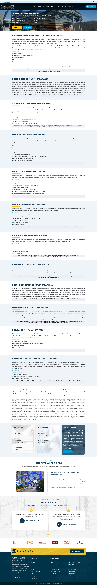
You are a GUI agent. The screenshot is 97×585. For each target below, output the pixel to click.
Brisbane (39, 417)
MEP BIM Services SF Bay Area (55, 71)
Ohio (77, 408)
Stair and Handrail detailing (20, 442)
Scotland (62, 405)
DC (21, 402)
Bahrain (38, 416)
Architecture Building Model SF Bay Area (41, 125)
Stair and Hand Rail (53, 564)
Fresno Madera (69, 402)
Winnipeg (59, 414)
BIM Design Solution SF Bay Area (18, 95)
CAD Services (46, 6)
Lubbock (75, 405)
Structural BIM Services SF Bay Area (43, 71)
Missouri (52, 406)
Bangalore (42, 416)
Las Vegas (37, 405)
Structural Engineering (19, 444)
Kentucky (29, 405)
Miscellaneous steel (43, 433)
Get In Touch (27, 27)
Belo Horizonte (73, 416)
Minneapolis (38, 406)
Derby (33, 419)
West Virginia (51, 414)
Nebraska (79, 406)
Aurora (60, 399)
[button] (48, 534)
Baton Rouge (76, 399)
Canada (31, 400)
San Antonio (40, 411)
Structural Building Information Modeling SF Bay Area (60, 255)
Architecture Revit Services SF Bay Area (60, 126)
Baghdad (14, 419)
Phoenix (47, 410)
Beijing (62, 416)
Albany (23, 399)
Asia (79, 417)
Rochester (23, 411)
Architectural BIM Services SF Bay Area (72, 70)
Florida (52, 402)
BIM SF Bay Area (30, 125)
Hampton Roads (32, 403)
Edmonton (45, 402)
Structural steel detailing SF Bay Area (59, 70)
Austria (34, 416)
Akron (13, 399)
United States (15, 414)
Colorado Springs (71, 400)
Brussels (46, 417)
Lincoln (48, 405)
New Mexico (19, 408)
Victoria (35, 414)
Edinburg (36, 419)
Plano (55, 410)
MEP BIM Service (72, 564)
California (27, 400)
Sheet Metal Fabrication (54, 573)
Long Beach (53, 405)
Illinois (71, 403)
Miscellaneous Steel (18, 447)
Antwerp (19, 416)
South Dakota (26, 413)
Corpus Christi (15, 402)
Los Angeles (58, 405)
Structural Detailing (35, 571)
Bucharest (51, 417)
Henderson (45, 403)
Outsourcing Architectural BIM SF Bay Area (66, 276)
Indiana (75, 403)
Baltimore (72, 399)
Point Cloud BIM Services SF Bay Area (50, 321)
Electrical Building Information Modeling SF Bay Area (56, 162)
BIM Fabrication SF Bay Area (20, 380)
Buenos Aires (60, 417)
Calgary (23, 400)
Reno (78, 410)
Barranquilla (57, 416)
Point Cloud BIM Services (55, 576)
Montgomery (65, 406)
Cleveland (62, 400)
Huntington (62, 403)
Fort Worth (61, 402)
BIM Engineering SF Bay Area (38, 95)
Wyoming (68, 414)
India (68, 403)
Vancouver (27, 414)
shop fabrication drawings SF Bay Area (74, 380)
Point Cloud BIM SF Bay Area (38, 321)
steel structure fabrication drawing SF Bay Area (45, 380)
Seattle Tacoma (81, 411)
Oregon (24, 410)
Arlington (53, 399)
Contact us (34, 578)
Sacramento (28, 411)
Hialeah (49, 403)
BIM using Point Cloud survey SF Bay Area (21, 298)
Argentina (23, 416)
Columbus (77, 400)
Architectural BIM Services (74, 562)
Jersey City (20, 405)
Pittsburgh (51, 410)
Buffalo (19, 400)
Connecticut (82, 400)
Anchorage (41, 399)
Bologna (24, 417)
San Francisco (53, 411)
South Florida (32, 413)
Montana (60, 406)
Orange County (19, 410)
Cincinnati (57, 400)
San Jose (63, 411)
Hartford (37, 403)
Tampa (55, 413)
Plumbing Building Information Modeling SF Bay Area (60, 226)
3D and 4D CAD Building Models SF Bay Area (65, 94)
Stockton (51, 413)
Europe (40, 419)
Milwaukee (33, 406)
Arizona (45, 399)
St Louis (37, 413)
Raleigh (67, 410)
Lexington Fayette (43, 405)
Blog (32, 573)
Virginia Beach (40, 414)
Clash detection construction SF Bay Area (67, 349)
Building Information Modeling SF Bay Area (21, 94)
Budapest (55, 417)
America (32, 399)
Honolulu (53, 403)
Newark (39, 408)
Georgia (74, 402)
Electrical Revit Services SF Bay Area (58, 163)
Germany (78, 402)
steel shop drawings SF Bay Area (41, 381)
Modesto (56, 406)
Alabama (17, 399)
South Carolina (20, 413)
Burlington (26, 419)
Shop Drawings (17, 431)
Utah (19, 414)
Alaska (20, 399)
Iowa (83, 403)
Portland (58, 410)
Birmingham (82, 416)
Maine (83, 405)
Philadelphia (42, 410)
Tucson (80, 413)
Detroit (31, 402)
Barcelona (47, 416)
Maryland (14, 406)
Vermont (31, 414)
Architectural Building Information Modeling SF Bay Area (57, 125)
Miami (25, 406)
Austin (63, 399)
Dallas (19, 402)
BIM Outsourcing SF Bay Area (70, 162)
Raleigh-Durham (73, 410)
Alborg (76, 417)
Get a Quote (90, 6)
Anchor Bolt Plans (18, 433)
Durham (40, 402)
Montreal (70, 406)
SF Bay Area (14, 413)
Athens (27, 416)
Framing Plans (17, 435)
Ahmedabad (82, 414)
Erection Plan (17, 438)
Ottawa (31, 410)
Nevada (82, 406)
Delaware (25, 402)
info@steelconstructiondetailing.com (88, 1)
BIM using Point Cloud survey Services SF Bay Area (37, 298)
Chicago (48, 400)
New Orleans (25, 408)
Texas (70, 413)
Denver (28, 402)
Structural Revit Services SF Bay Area (63, 256)
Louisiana (67, 405)
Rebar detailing (42, 438)
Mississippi (48, 406)
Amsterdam (14, 416)
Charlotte (39, 400)
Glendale (14, 403)
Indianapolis (79, 403)
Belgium (68, 416)
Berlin (78, 416)
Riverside (19, 411)
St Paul (41, 413)
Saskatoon (72, 411)
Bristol (43, 417)
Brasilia (32, 417)
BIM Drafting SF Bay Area (39, 126)
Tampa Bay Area (60, 413)
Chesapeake (44, 400)
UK (23, 414)
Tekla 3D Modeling (18, 440)
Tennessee (66, 413)
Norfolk (43, 408)
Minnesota (43, 406)
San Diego (58, 411)
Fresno (64, 402)
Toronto (76, 413)
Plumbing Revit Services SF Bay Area (63, 227)
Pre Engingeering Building (55, 569)
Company (39, 6)
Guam (23, 403)
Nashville (74, 406)
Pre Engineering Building (44, 440)
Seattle (76, 411)
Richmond (14, 411)
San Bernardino (46, 411)
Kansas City (24, 405)
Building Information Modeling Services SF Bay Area (26, 70)
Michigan (28, 406)
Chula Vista (53, 400)
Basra (20, 419)
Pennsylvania (36, 410)
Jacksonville (14, 405)
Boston (16, 400)
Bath (23, 419)
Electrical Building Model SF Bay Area (40, 162)
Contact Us (70, 6)
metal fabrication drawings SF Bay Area (60, 380)
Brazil (36, 417)
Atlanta (56, 399)
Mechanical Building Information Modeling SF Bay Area (60, 195)
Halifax (26, 403)
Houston (57, 403)
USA (21, 414)
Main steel (41, 431)
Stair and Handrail (43, 435)
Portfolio (64, 6)
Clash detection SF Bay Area (29, 349)
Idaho (66, 403)
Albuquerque (28, 399)
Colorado (66, 400)
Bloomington (82, 399)
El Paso (48, 402)
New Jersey (14, 408)
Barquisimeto (52, 416)
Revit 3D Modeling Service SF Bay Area (45, 70)
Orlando (27, 410)
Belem (65, 416)
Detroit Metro (36, 402)
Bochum (13, 417)
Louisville (71, 405)
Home (33, 6)
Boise (13, 400)
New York (30, 408)
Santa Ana (67, 411)
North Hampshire (61, 408)
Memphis (18, 406)
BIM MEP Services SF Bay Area (43, 277)
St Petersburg (46, 413)
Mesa (22, 406)
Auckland (82, 417)
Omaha (13, 410)
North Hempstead (68, 408)
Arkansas (49, 399)
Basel (17, 419)
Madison (79, 405)
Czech (30, 419)
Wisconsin (64, 414)
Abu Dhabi (73, 414)
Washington (45, 414)
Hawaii (40, 403)
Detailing (57, 6)
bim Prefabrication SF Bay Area (31, 380)
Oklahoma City (81, 408)
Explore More (17, 27)
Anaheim (36, 399)
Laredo (32, 405)
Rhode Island (81, 410)
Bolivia (21, 417)
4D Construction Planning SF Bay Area (63, 95)
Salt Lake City (34, 411)
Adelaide (77, 414)
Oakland (74, 408)
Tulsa (83, 413)
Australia (31, 416)
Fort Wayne (56, 402)
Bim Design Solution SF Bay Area (34, 196)
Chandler (35, 400)
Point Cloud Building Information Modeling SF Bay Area (24, 321)
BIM (52, 6)
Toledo (73, 413)
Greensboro (19, 403)
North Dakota (54, 408)
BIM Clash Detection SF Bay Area (18, 349)
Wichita (55, 414)
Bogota (17, 417)
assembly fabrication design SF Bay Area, (54, 381)
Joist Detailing (17, 449)
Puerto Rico (63, 410)
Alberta (73, 417)
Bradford (28, 417)
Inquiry (33, 576)
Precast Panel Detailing (43, 442)
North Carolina (48, 408)
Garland (82, 402)
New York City (35, 408)
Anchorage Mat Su (67, 417)
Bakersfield (67, 399)
